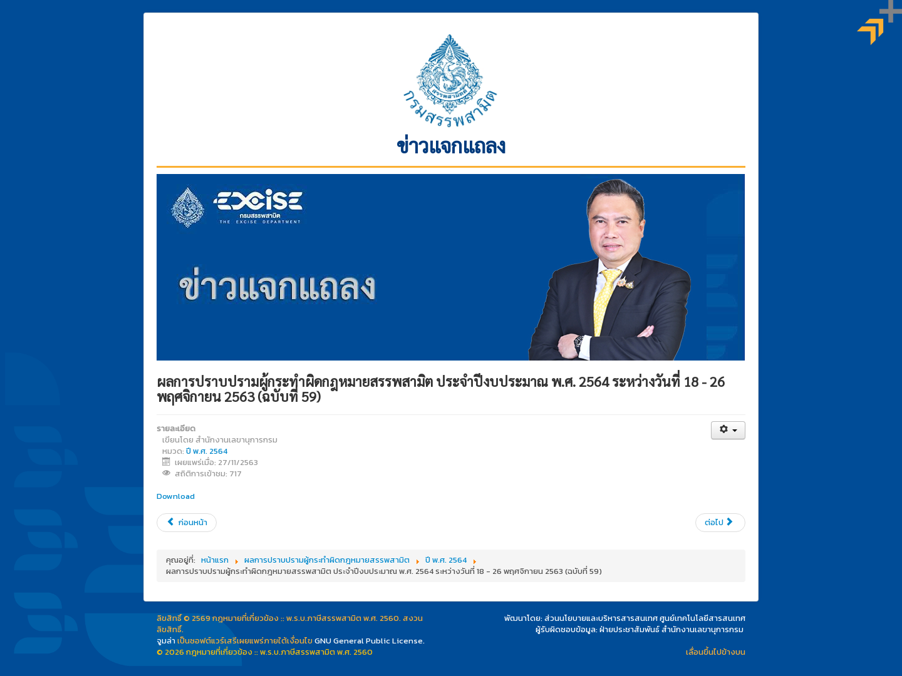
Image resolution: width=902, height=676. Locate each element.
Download (176, 496)
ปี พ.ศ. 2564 (206, 451)
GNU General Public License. (369, 641)
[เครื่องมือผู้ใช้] (728, 430)
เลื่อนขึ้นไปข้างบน (715, 652)
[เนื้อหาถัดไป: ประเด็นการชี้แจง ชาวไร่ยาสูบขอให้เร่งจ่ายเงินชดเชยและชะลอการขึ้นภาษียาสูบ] (720, 522)
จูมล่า (166, 641)
